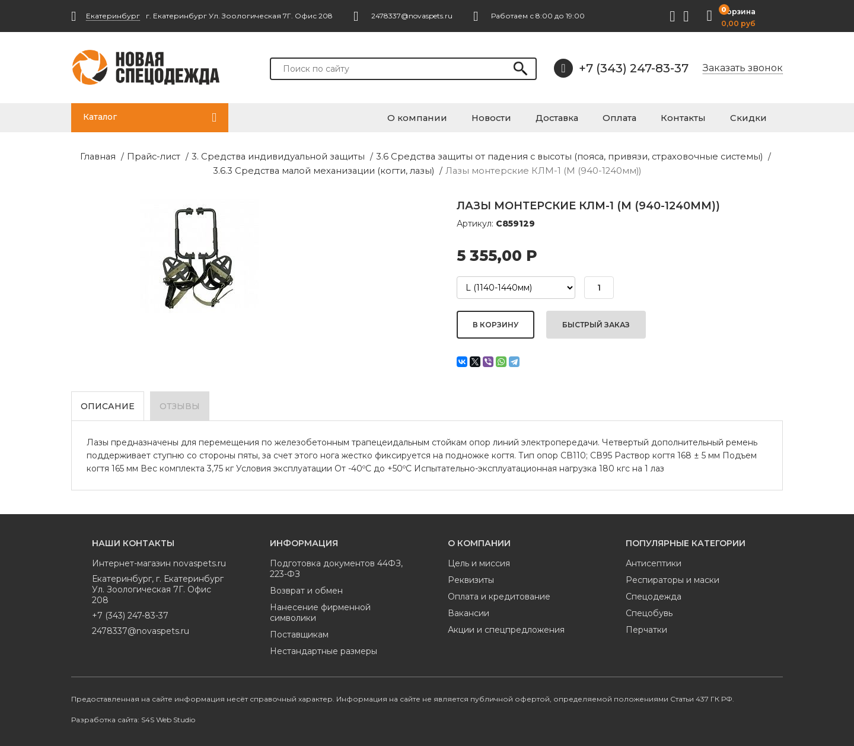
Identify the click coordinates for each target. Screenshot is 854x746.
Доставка (592, 116)
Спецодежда (653, 594)
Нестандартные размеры (323, 649)
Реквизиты (471, 578)
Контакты (701, 116)
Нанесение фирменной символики (320, 610)
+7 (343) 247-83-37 (621, 68)
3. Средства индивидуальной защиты (184, 156)
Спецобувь (649, 611)
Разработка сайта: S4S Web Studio (133, 717)
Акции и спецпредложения (506, 628)
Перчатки (646, 628)
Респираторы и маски (672, 578)
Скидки (757, 116)
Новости (534, 116)
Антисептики (653, 561)
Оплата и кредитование (499, 594)
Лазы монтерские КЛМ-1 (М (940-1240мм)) (427, 170)
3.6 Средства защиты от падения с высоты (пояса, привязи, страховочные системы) (452, 156)
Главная (17, 156)
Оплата (646, 116)
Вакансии (468, 611)
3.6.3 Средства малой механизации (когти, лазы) (741, 156)
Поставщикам (299, 632)
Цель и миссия (479, 561)
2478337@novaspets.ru (140, 629)
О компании (470, 116)
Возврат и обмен (306, 589)
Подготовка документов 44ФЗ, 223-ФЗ (336, 567)
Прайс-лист (69, 156)
